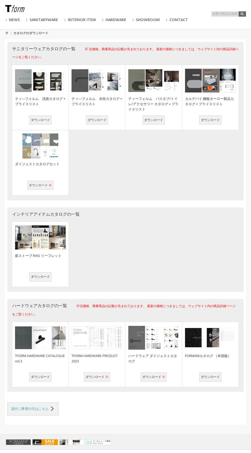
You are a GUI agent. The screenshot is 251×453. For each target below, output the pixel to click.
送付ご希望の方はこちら (32, 408)
